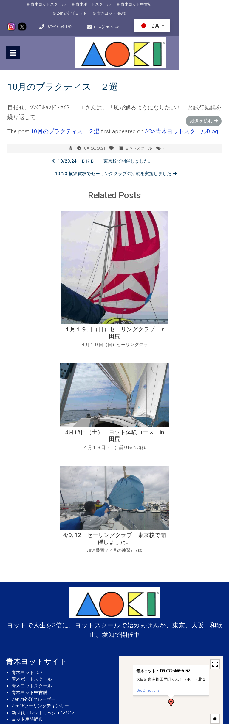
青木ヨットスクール (30, 4)
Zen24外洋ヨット (159, 4)
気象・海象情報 (27, 618)
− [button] (215, 612)
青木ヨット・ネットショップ (41, 598)
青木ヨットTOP (27, 538)
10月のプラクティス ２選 (65, 122)
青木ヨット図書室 (29, 591)
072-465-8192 (76, 18)
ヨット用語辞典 (27, 585)
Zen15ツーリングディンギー (40, 571)
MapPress (216, 623)
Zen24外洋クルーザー (33, 565)
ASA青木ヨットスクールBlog (181, 122)
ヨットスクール (138, 139)
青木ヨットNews (198, 4)
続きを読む (201, 111)
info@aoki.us (140, 18)
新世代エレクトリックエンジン (43, 578)
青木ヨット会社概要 (32, 611)
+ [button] (215, 603)
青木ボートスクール (75, 4)
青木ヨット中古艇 (118, 4)
